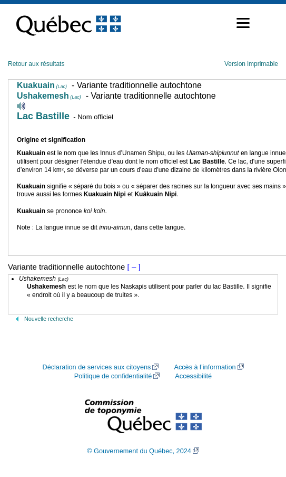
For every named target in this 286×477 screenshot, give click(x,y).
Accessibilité (193, 376)
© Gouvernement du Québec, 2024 (139, 451)
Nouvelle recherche (48, 319)
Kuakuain (42, 85)
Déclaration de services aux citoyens (96, 367)
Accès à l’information (204, 367)
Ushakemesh (49, 95)
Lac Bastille (43, 116)
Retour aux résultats (36, 64)
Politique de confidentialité (113, 376)
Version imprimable (251, 64)
